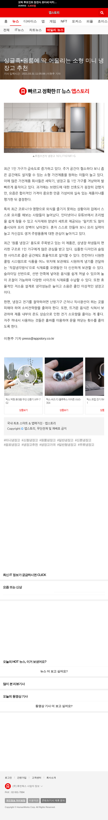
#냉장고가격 (48, 444)
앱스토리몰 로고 (8, 786)
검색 (102, 13)
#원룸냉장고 (48, 440)
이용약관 (33, 800)
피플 (89, 21)
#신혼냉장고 (83, 440)
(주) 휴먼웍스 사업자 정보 (28, 786)
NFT (64, 21)
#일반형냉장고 (66, 444)
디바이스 (30, 21)
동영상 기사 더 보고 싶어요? (54, 706)
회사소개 (51, 777)
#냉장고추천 (30, 444)
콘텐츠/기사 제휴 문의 (53, 800)
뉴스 (15, 21)
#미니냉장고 (12, 440)
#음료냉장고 (12, 444)
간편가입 (21, 777)
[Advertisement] (54, 495)
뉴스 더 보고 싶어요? (54, 671)
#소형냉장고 (30, 440)
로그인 (8, 777)
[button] (99, 377)
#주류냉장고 (86, 444)
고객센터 (36, 777)
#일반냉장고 (65, 440)
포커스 (77, 21)
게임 (52, 21)
